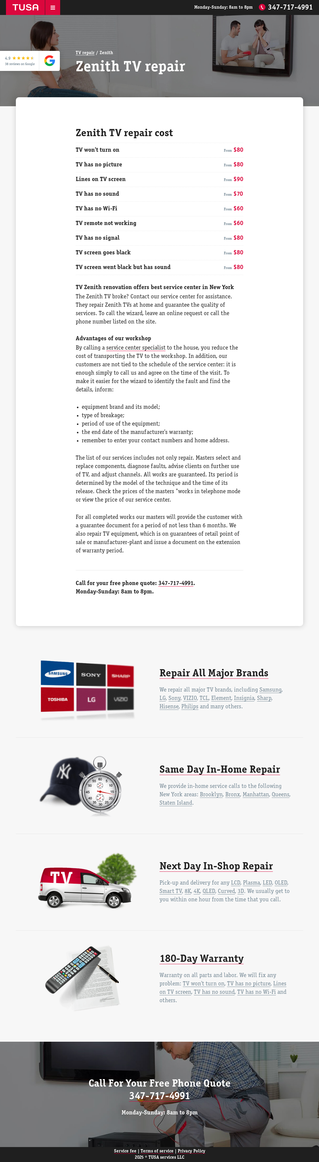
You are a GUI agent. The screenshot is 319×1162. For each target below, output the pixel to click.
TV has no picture (249, 984)
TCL (204, 698)
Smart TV (171, 891)
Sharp (264, 698)
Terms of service (157, 1151)
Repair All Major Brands (214, 673)
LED (267, 883)
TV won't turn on (203, 984)
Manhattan (256, 795)
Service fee (125, 1151)
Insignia (244, 698)
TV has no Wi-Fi (256, 992)
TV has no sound (214, 992)
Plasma (251, 883)
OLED (281, 883)
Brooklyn (211, 795)
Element (221, 698)
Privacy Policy (191, 1151)
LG (163, 698)
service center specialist (135, 348)
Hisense (169, 707)
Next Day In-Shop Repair (216, 866)
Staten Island (176, 803)
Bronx (232, 795)
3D (241, 891)
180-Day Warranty (202, 959)
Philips (189, 707)
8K (188, 891)
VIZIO (190, 698)
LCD (235, 883)
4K (197, 891)
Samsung (270, 690)
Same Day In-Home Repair (220, 770)
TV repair (85, 53)
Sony (174, 698)
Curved (226, 891)
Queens (280, 795)
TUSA (25, 7)
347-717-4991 (290, 7)
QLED (209, 891)
